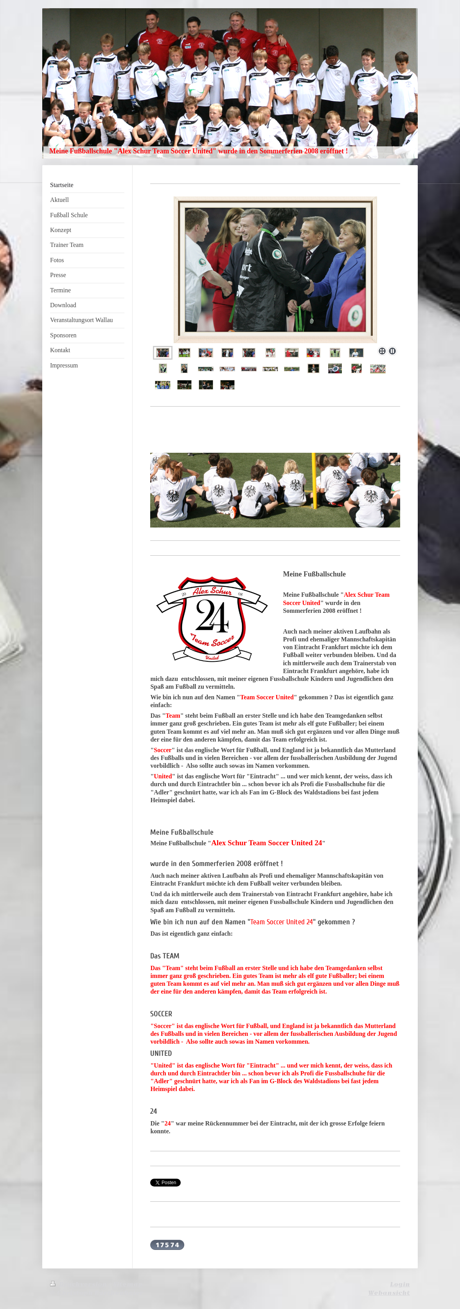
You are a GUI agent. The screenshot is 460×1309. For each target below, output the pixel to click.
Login (400, 1284)
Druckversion (79, 1284)
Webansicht (389, 1292)
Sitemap (127, 1284)
